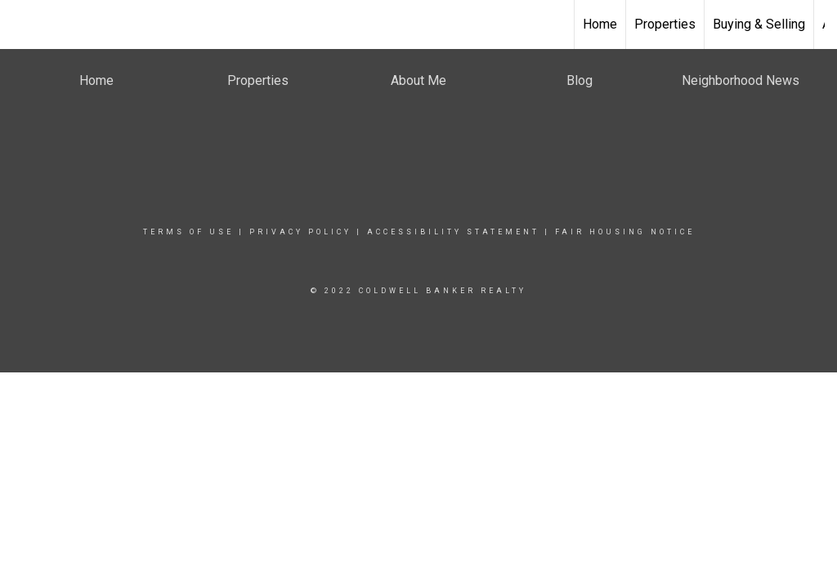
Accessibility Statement (453, 232)
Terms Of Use (188, 232)
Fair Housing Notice (625, 232)
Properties (665, 24)
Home (600, 24)
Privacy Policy (300, 232)
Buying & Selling (759, 24)
